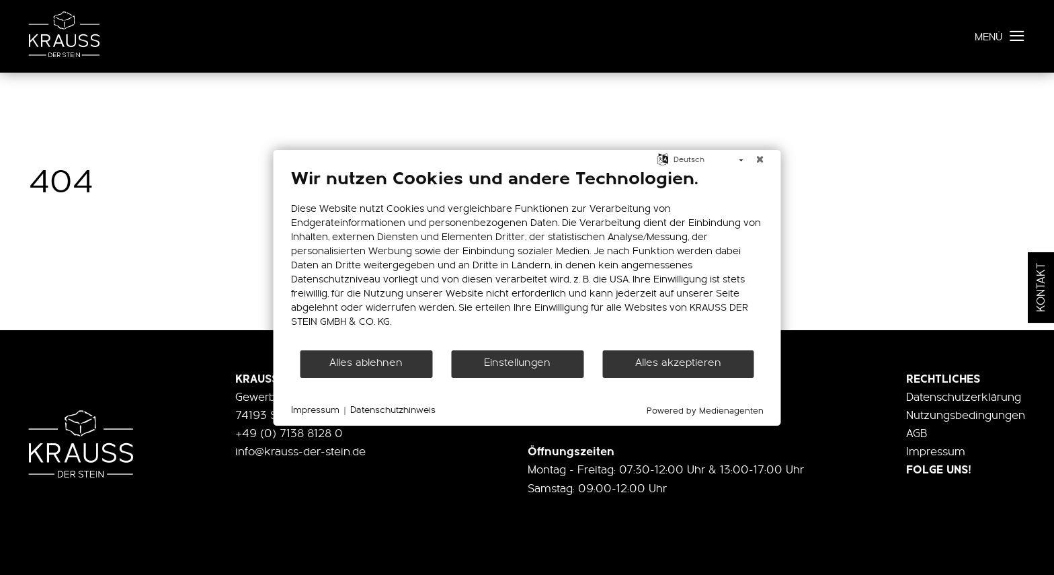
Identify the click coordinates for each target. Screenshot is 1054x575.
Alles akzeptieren (678, 363)
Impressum (935, 452)
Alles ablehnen (366, 363)
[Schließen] (760, 161)
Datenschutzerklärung (963, 398)
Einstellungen (517, 363)
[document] (527, 259)
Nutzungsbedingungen (965, 416)
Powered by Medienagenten (705, 411)
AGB (916, 434)
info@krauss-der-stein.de (300, 452)
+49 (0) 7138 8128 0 (289, 434)
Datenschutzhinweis (393, 411)
